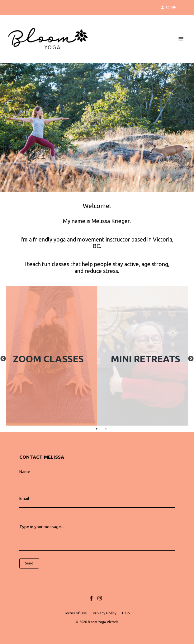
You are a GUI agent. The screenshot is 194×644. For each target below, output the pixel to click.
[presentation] (47, 577)
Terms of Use (75, 613)
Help (126, 613)
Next (191, 359)
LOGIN (169, 7)
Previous (3, 359)
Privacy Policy (104, 613)
